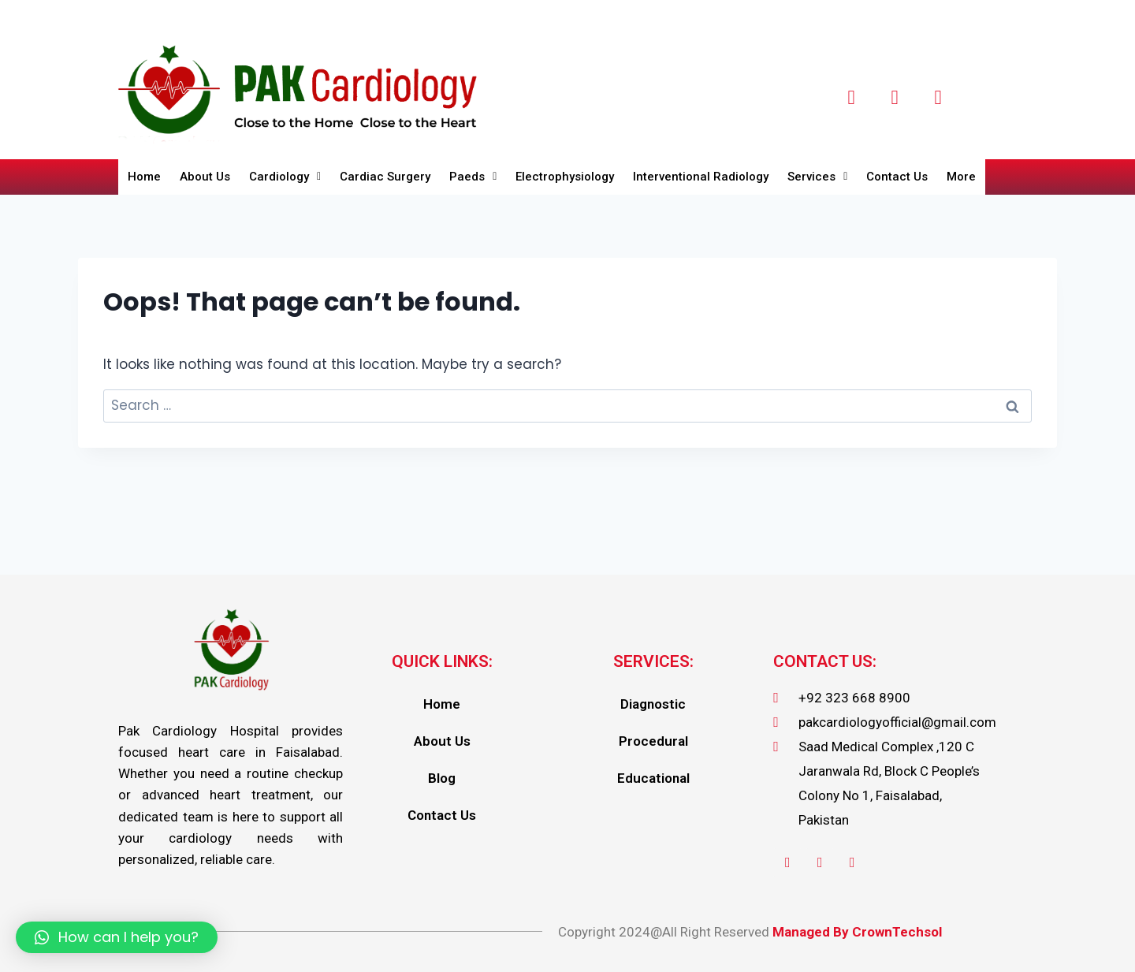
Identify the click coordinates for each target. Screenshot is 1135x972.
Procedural (653, 741)
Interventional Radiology (701, 176)
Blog (442, 778)
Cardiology (285, 176)
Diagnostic (653, 704)
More (962, 176)
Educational (653, 778)
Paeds (473, 176)
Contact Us (897, 176)
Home (144, 176)
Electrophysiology (565, 176)
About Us (205, 176)
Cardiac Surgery (385, 176)
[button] (117, 937)
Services (818, 176)
